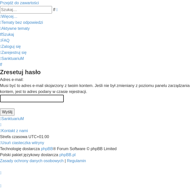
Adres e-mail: (12, 79)
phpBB (47, 149)
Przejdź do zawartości (19, 3)
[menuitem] (21, 22)
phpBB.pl (67, 155)
